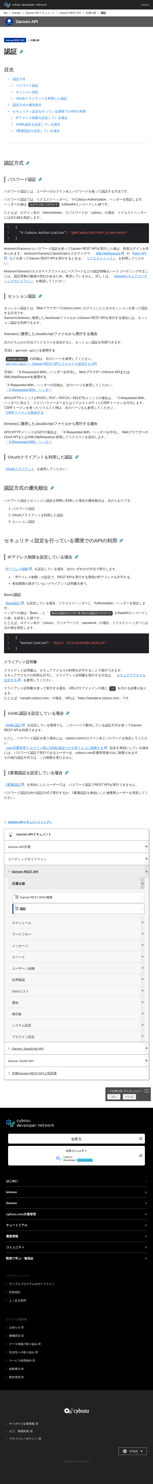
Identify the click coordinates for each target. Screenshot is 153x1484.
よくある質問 (17, 1300)
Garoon (16, 12)
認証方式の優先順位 (27, 105)
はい (114, 1096)
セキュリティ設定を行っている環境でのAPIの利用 (49, 111)
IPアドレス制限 (19, 569)
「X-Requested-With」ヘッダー (29, 390)
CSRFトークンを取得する (25, 412)
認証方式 (19, 79)
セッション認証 (27, 92)
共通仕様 (91, 12)
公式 (76, 1139)
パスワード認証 (27, 85)
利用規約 (14, 1292)
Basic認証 (15, 603)
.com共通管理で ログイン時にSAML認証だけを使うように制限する (57, 748)
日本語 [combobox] (133, 1451)
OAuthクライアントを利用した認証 (41, 98)
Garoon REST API (70, 12)
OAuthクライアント (20, 469)
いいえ (129, 1096)
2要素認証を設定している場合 (38, 131)
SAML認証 (16, 725)
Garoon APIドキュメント (40, 12)
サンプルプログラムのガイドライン (31, 1283)
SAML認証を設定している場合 (38, 124)
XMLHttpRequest (110, 253)
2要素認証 (15, 784)
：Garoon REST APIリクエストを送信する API (51, 363)
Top (5, 12)
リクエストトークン (102, 258)
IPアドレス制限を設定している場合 (41, 118)
